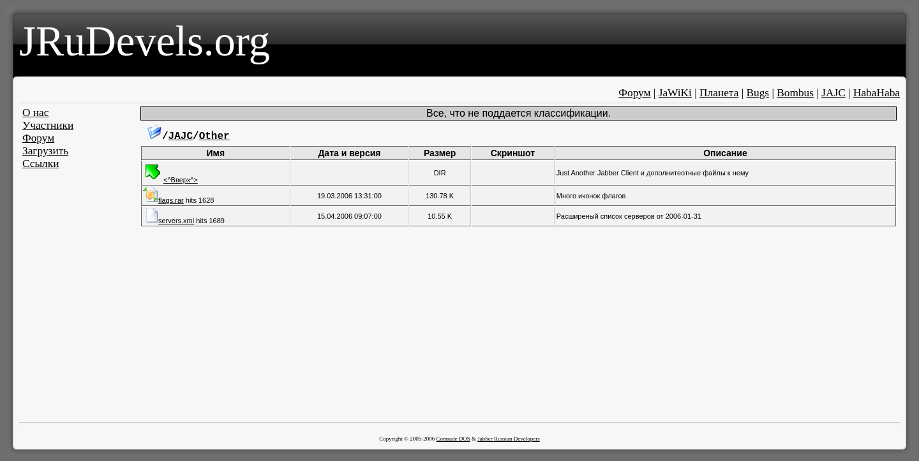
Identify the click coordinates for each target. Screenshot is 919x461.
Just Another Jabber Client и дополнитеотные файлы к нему (653, 173)
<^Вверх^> (170, 180)
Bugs (757, 93)
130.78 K (440, 196)
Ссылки (40, 163)
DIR (440, 173)
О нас (35, 112)
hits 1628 (178, 200)
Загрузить (45, 151)
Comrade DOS (453, 438)
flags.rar (163, 200)
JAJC (833, 93)
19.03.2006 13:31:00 (349, 196)
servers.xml (168, 220)
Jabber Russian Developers (508, 438)
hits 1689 (184, 220)
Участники (47, 125)
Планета (718, 93)
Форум (634, 93)
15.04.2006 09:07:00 (349, 216)
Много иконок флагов (591, 196)
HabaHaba (876, 93)
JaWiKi (675, 93)
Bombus (795, 93)
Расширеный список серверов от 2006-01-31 (629, 216)
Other (214, 136)
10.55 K (440, 216)
